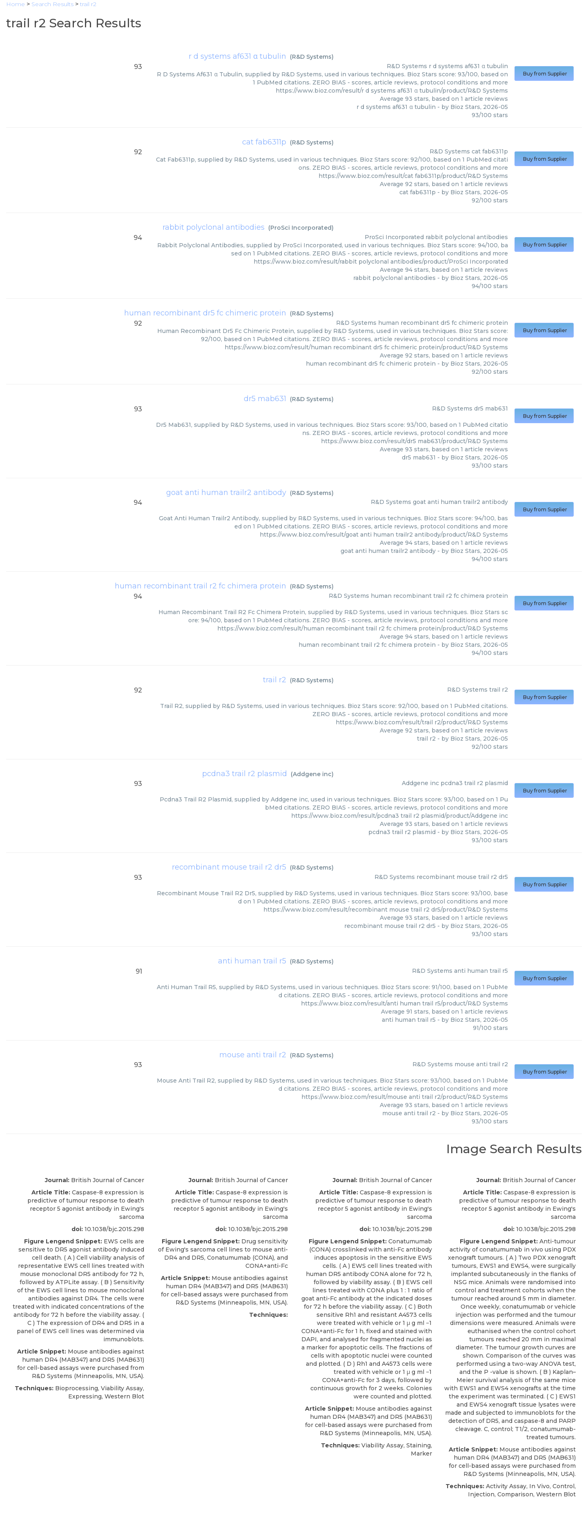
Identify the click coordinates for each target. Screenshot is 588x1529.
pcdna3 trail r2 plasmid (244, 773)
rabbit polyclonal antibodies (214, 227)
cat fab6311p (264, 142)
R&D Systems (312, 56)
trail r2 (274, 679)
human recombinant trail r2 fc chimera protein (200, 585)
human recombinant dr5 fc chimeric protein (205, 312)
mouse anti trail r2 (252, 1054)
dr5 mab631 (265, 398)
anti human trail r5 (252, 960)
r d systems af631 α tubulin (237, 56)
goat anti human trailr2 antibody (226, 492)
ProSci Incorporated (301, 227)
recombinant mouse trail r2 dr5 (229, 867)
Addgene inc (312, 774)
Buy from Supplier (544, 74)
